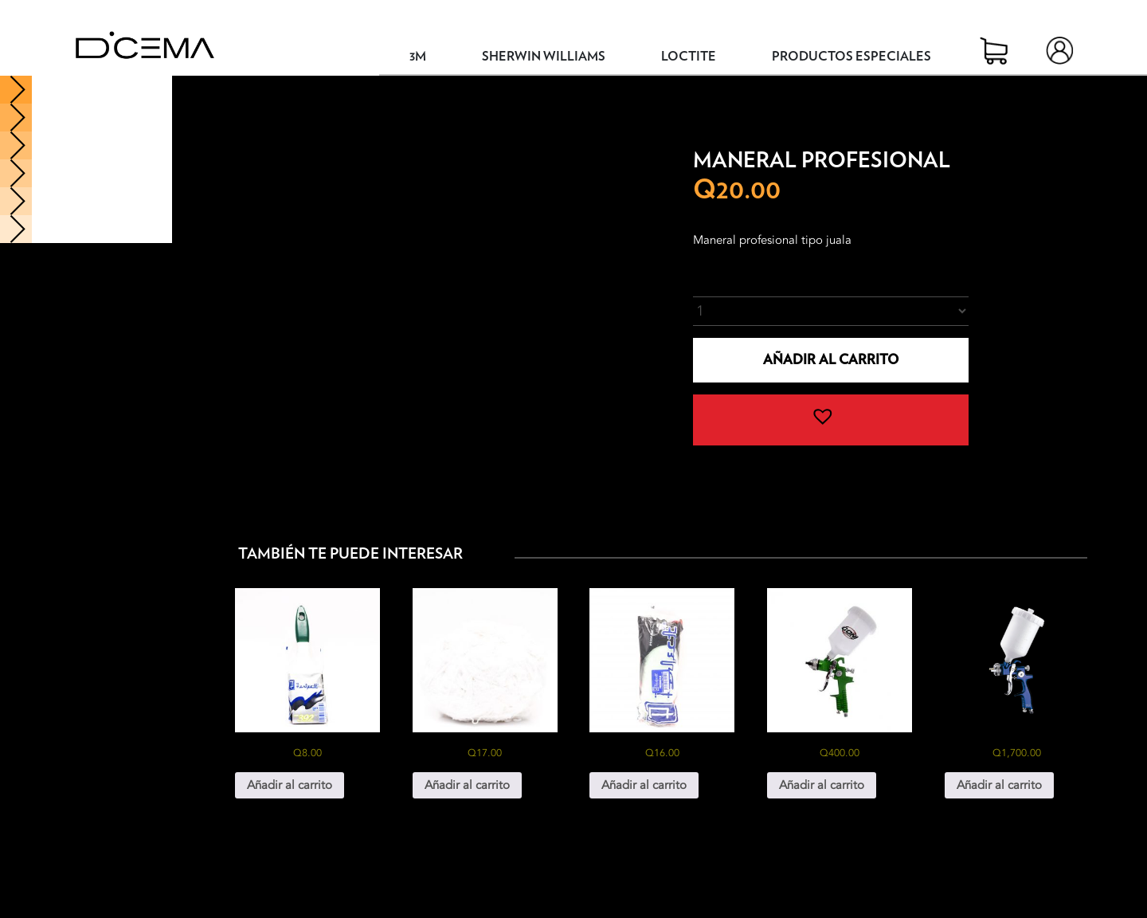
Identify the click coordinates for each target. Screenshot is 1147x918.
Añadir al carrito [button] (289, 785)
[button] (831, 419)
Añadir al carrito (830, 360)
